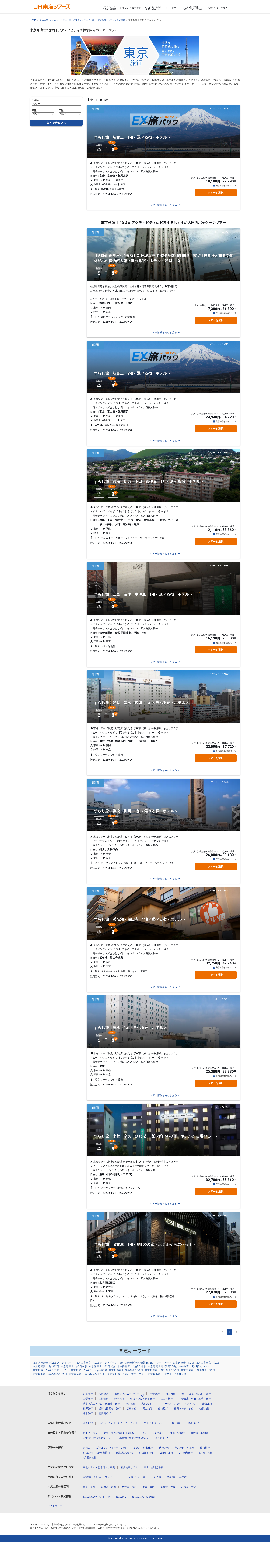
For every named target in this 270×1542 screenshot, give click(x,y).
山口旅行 (163, 1408)
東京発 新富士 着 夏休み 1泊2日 (198, 1370)
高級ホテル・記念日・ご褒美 (99, 1467)
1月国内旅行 (166, 1452)
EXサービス (170, 8)
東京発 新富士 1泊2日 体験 (131, 1366)
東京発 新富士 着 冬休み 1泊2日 (126, 1370)
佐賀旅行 (204, 1408)
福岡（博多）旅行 (184, 1408)
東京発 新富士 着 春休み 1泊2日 (50, 1374)
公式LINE (121, 1496)
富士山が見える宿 (153, 1467)
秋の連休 (164, 1447)
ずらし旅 (88, 1423)
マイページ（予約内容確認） (109, 8)
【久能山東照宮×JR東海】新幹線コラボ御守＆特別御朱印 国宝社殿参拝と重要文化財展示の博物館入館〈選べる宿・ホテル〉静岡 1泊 (163, 258)
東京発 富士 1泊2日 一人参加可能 (89, 1370)
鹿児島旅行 (105, 1413)
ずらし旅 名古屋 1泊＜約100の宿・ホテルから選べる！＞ (145, 1244)
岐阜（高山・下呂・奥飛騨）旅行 (101, 1403)
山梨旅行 (88, 1398)
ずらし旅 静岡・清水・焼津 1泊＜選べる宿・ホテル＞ (141, 703)
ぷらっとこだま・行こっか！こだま (118, 1423)
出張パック (194, 1423)
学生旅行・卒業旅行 (178, 1477)
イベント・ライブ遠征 (151, 1433)
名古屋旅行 (167, 1398)
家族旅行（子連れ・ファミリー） (101, 1477)
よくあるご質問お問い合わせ (153, 8)
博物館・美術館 (199, 1433)
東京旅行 (88, 1393)
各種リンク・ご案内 (217, 8)
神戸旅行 (88, 1408)
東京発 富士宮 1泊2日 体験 (162, 1366)
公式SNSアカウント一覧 (96, 1496)
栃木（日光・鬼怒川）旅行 (196, 1393)
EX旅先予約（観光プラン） (98, 1438)
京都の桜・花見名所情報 (96, 1452)
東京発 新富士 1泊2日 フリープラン (126, 1374)
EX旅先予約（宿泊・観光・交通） (191, 8)
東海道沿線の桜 (124, 1452)
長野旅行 (103, 1398)
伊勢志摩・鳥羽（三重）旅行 (195, 1398)
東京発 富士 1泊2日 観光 (102, 1366)
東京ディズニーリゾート (129, 1393)
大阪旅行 (146, 1403)
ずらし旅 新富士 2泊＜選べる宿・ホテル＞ (132, 373)
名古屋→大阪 (188, 1487)
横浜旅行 (103, 1393)
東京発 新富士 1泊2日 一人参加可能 (167, 1374)
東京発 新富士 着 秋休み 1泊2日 (162, 1370)
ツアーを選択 (215, 192)
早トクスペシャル (153, 1423)
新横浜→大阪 (168, 1487)
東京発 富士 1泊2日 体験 (74, 1366)
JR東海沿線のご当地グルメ (134, 1438)
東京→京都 (89, 1487)
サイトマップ (55, 1505)
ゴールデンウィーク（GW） (111, 1447)
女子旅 (157, 1477)
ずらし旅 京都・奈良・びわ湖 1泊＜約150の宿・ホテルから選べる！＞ (156, 1136)
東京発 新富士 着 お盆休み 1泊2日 (87, 1374)
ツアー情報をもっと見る (163, 204)
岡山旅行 (147, 1408)
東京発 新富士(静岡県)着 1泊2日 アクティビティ (144, 1362)
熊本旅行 (88, 1413)
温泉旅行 (205, 1447)
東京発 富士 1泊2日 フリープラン (51, 1370)
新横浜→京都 (108, 1487)
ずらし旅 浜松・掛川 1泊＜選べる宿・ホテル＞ (136, 811)
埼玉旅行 (170, 1393)
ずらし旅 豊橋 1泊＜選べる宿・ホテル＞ (130, 1028)
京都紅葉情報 (146, 1452)
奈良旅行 (207, 1403)
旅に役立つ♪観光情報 (143, 1496)
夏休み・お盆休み (143, 1447)
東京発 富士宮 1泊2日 (207, 1362)
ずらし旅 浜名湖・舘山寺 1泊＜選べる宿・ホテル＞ (139, 919)
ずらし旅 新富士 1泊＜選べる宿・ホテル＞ (132, 137)
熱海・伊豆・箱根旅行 (142, 1398)
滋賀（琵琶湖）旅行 (110, 1408)
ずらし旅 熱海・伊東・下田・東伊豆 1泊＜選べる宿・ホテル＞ (149, 481)
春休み (86, 1447)
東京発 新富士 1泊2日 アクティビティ (53, 1362)
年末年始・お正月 (184, 1447)
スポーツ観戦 (177, 1433)
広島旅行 (131, 1408)
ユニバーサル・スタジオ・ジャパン (176, 1403)
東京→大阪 (148, 1487)
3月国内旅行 (205, 1452)
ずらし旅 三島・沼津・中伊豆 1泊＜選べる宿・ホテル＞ (143, 594)
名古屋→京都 (129, 1487)
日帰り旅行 (175, 1423)
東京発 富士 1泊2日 (183, 1362)
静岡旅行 (119, 1398)
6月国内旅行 (90, 1457)
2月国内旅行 (186, 1452)
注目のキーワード (164, 1438)
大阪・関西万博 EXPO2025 (119, 1433)
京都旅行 (130, 1403)
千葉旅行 (155, 1393)
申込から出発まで (131, 8)
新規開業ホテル (129, 1467)
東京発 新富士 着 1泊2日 (46, 1366)
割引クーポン (90, 1433)
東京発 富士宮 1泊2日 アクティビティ (96, 1362)
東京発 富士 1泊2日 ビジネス (194, 1366)
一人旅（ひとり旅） (137, 1477)
